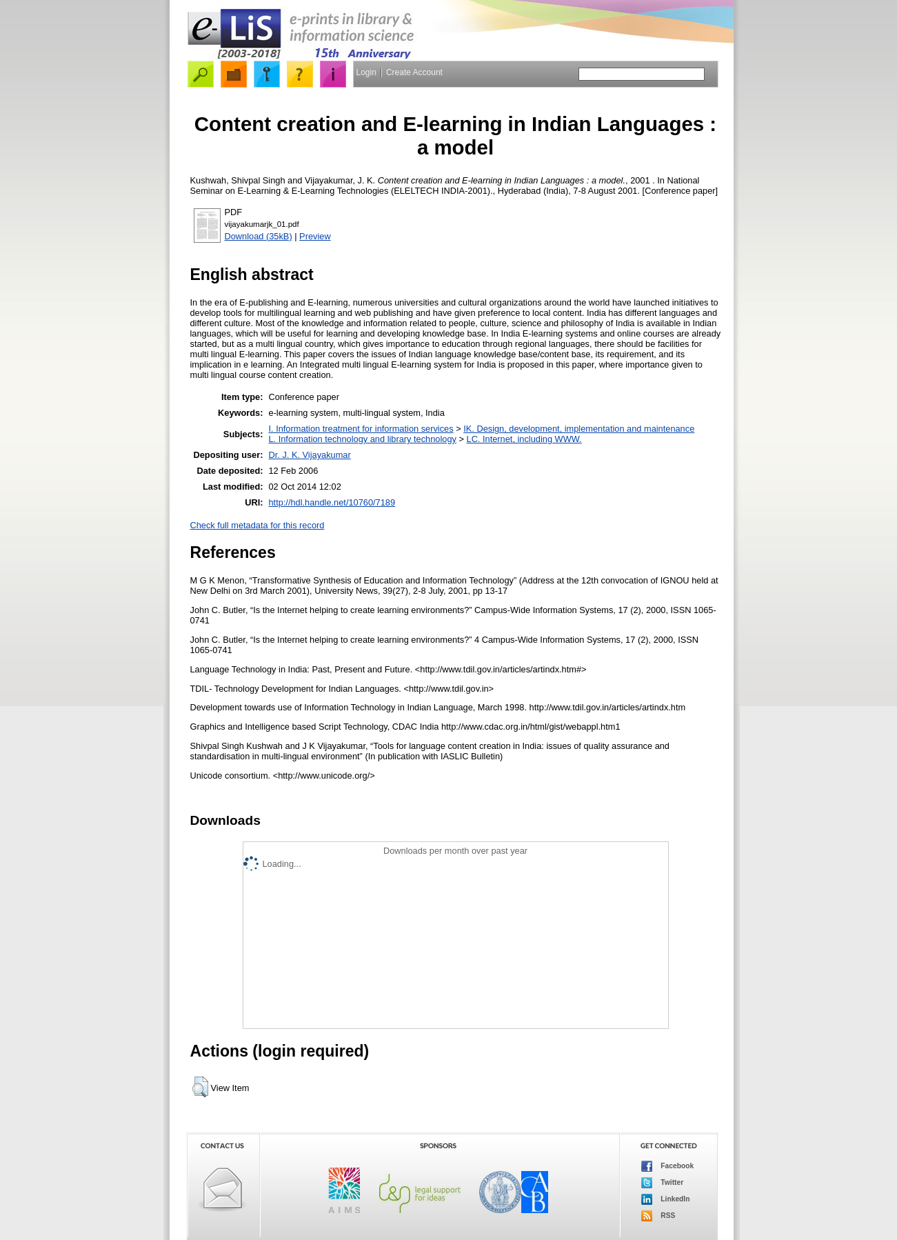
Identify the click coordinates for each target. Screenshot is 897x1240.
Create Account (414, 72)
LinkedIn (665, 1199)
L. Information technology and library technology (362, 439)
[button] (200, 1087)
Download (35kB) (258, 236)
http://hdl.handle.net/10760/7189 (331, 502)
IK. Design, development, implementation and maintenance (578, 428)
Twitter (662, 1182)
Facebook (667, 1166)
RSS (658, 1215)
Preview (315, 236)
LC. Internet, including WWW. (524, 439)
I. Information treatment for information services (360, 428)
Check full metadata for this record (257, 525)
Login (366, 72)
